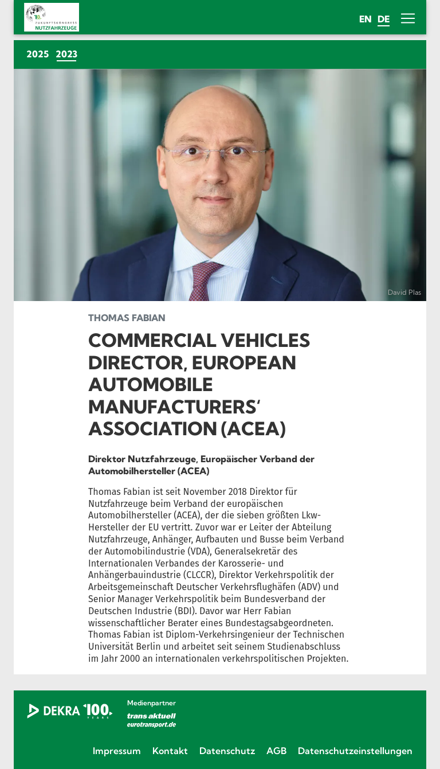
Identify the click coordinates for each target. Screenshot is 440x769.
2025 (37, 54)
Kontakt (170, 750)
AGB (276, 750)
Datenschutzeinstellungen (355, 750)
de (384, 19)
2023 (68, 54)
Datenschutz (227, 750)
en (365, 19)
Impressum (117, 750)
